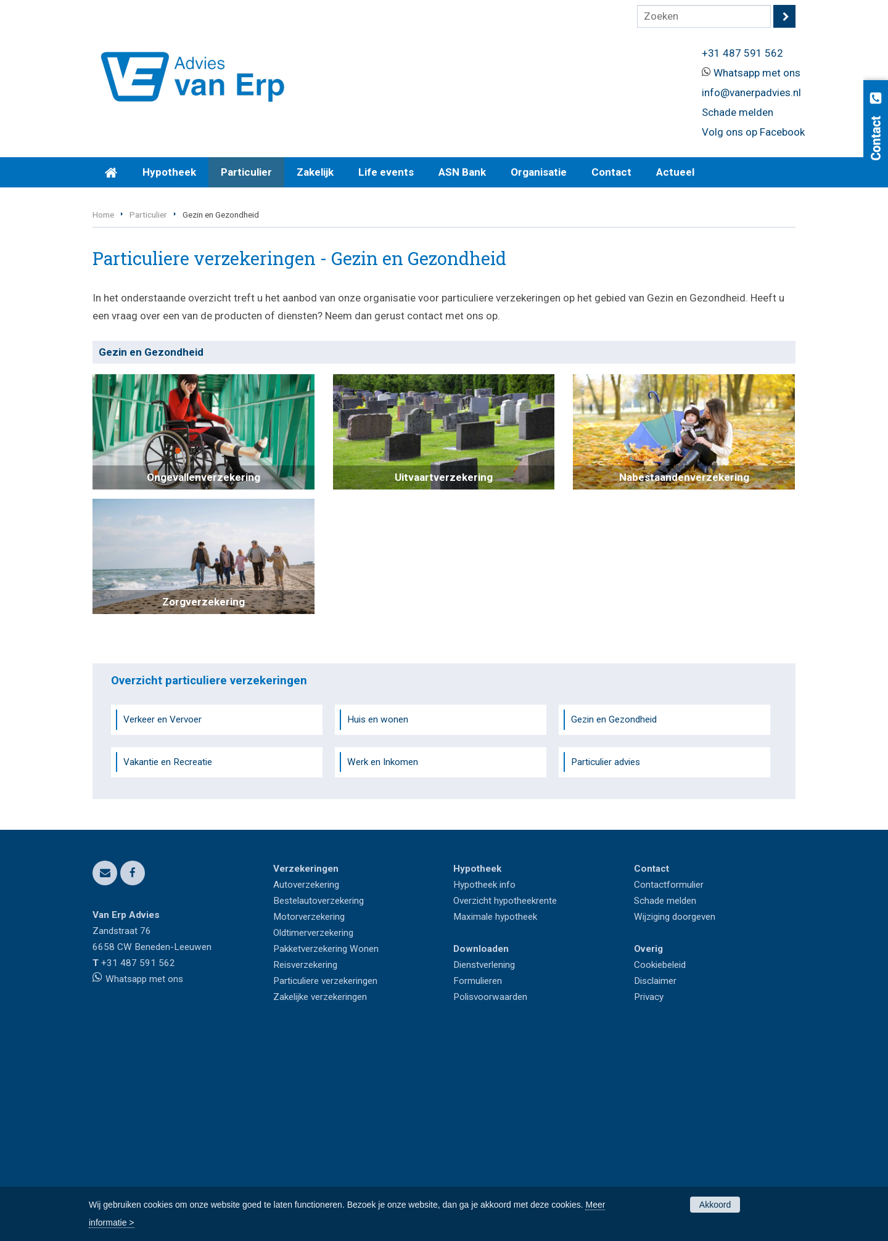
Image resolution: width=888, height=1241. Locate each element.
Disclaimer (655, 1167)
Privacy (649, 1183)
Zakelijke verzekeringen (320, 1183)
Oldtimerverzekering (313, 1119)
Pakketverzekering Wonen (326, 1135)
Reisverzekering (305, 1151)
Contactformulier (669, 1071)
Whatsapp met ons (756, 73)
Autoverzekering (306, 1071)
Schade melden (737, 112)
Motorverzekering (309, 1103)
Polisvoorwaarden (490, 1183)
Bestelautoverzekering (318, 1087)
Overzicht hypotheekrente (505, 1087)
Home (103, 402)
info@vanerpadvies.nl (751, 92)
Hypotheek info (484, 1071)
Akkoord (715, 1205)
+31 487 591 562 (742, 53)
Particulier (148, 402)
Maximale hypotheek (495, 1103)
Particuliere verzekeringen (325, 1167)
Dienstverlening (484, 1151)
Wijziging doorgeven (674, 1103)
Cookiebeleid (660, 1151)
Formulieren (477, 1167)
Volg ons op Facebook (753, 132)
